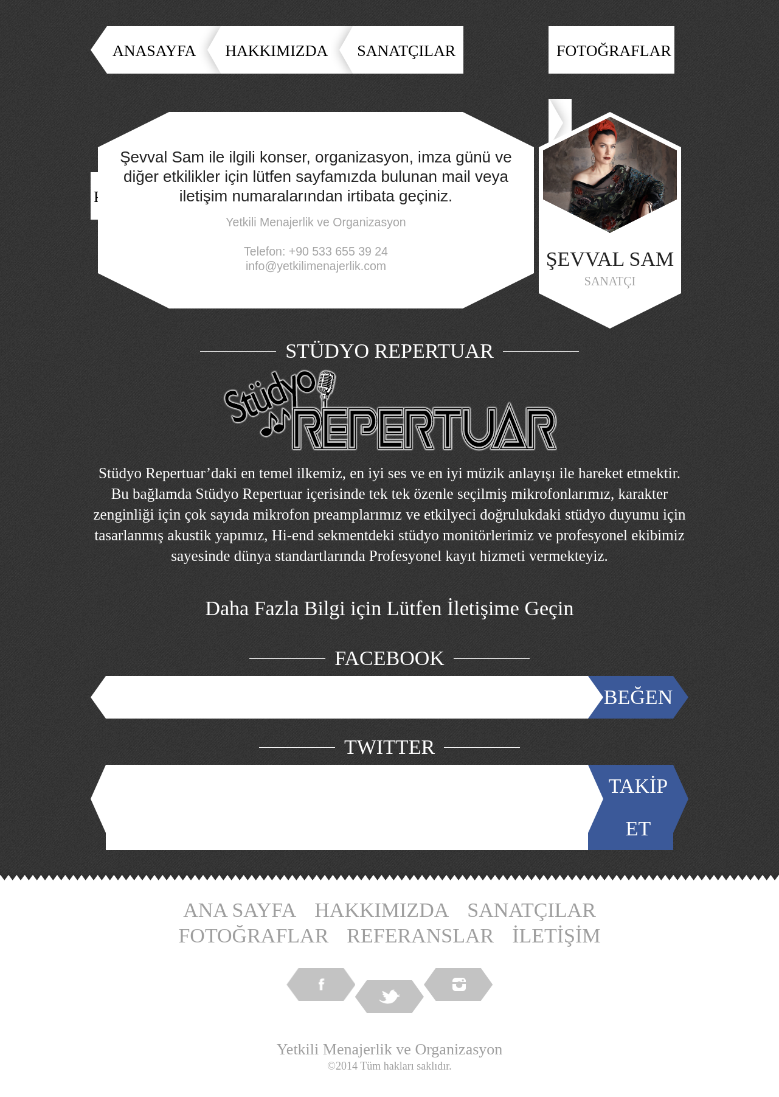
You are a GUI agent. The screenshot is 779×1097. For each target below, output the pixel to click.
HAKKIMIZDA (276, 51)
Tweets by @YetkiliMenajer (350, 807)
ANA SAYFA (239, 910)
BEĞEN (638, 697)
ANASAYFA (154, 51)
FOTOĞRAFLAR (613, 51)
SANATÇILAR (406, 51)
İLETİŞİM (556, 935)
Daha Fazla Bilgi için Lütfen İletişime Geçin (389, 608)
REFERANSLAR (420, 935)
